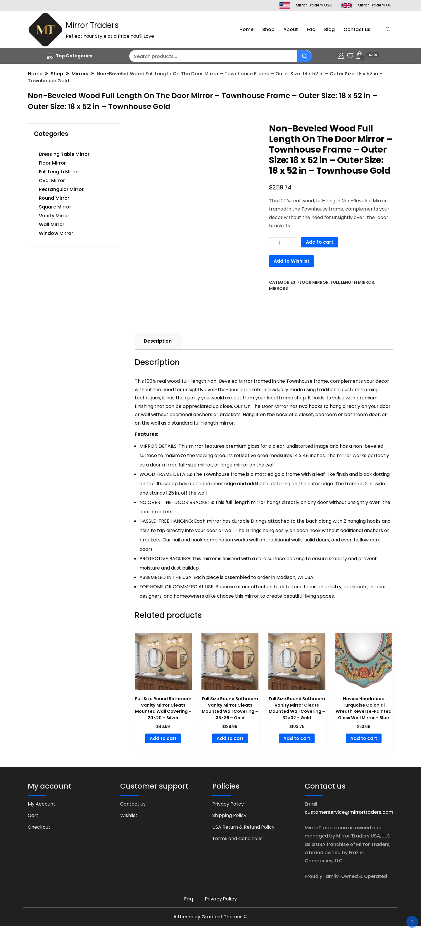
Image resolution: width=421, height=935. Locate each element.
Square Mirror (55, 207)
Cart (33, 815)
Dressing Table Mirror (64, 154)
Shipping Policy (229, 815)
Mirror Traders (92, 25)
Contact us (357, 29)
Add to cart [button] (163, 738)
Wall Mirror (51, 224)
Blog (329, 29)
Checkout (39, 827)
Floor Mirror (313, 282)
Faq (311, 29)
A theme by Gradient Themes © (210, 916)
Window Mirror (56, 233)
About (290, 29)
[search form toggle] (388, 29)
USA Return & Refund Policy (243, 827)
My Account (41, 804)
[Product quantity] (282, 243)
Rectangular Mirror (61, 189)
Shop (268, 29)
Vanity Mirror (54, 215)
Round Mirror (54, 198)
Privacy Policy (228, 804)
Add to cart (319, 242)
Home (246, 29)
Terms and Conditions (237, 838)
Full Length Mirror (352, 282)
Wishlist (128, 815)
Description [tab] (158, 341)
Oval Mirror (52, 180)
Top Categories (69, 56)
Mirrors (278, 288)
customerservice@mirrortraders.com (349, 812)
